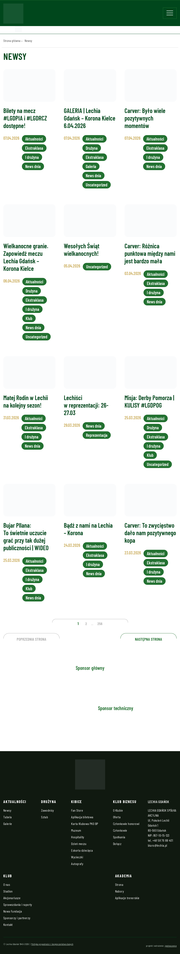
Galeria (91, 166)
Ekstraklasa (34, 148)
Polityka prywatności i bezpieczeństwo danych (52, 944)
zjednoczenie (171, 945)
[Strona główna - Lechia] (13, 15)
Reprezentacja (96, 435)
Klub (29, 318)
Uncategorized (96, 184)
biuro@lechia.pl (157, 845)
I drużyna (32, 157)
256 (99, 623)
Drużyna (92, 148)
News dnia (33, 166)
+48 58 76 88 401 (162, 840)
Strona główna (11, 41)
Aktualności (34, 138)
